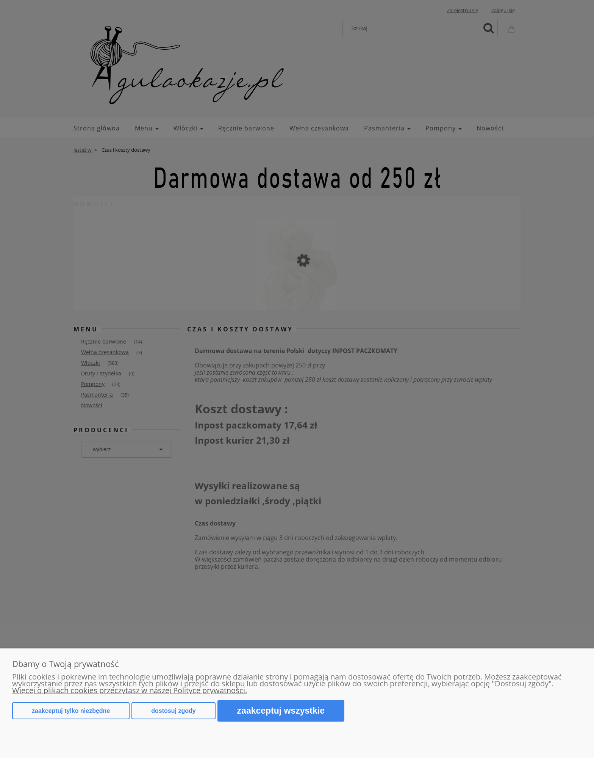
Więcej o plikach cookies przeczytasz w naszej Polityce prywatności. (129, 690)
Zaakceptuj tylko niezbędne (71, 711)
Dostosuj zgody (173, 711)
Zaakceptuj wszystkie (281, 711)
